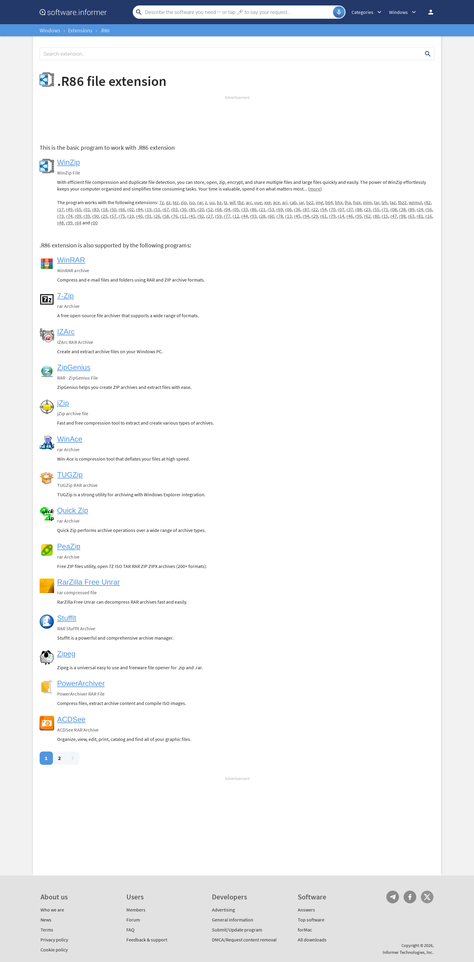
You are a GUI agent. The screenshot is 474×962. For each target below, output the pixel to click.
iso (192, 202)
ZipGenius (73, 367)
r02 (130, 209)
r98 (402, 216)
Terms (47, 930)
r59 (218, 216)
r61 (323, 216)
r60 (271, 216)
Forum (133, 920)
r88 (358, 209)
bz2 (309, 202)
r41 (192, 216)
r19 (148, 209)
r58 (165, 216)
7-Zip (65, 296)
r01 (86, 209)
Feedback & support (146, 940)
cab (293, 202)
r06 (288, 209)
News (46, 920)
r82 (427, 202)
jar (301, 202)
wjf (232, 202)
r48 (60, 223)
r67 (165, 209)
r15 (384, 216)
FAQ (130, 930)
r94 (306, 216)
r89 (411, 209)
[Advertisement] (237, 118)
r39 (86, 216)
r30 (183, 209)
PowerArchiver (81, 683)
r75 (121, 216)
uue (258, 202)
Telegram (392, 897)
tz (225, 202)
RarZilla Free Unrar (88, 582)
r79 (332, 216)
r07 (341, 209)
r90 (95, 216)
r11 (183, 216)
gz (168, 202)
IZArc (66, 332)
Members (135, 910)
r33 (244, 209)
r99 (69, 223)
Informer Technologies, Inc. (408, 952)
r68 (218, 209)
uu (212, 202)
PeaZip (68, 546)
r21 (262, 209)
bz (219, 202)
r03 (174, 209)
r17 (60, 209)
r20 (200, 209)
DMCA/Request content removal (244, 940)
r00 (94, 223)
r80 (376, 216)
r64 (78, 223)
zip (184, 202)
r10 (130, 216)
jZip (63, 403)
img (319, 202)
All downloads (312, 940)
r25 (104, 216)
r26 (157, 216)
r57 (113, 216)
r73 (60, 216)
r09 (78, 216)
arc (249, 202)
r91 (148, 216)
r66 (121, 209)
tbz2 (402, 202)
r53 (271, 209)
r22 (314, 209)
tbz (240, 202)
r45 (297, 216)
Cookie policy (54, 950)
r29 (314, 216)
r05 (235, 209)
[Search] (238, 12)
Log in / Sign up (428, 12)
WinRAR (71, 260)
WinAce (69, 439)
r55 (376, 209)
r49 (69, 209)
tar (376, 202)
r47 (393, 216)
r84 (139, 209)
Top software (311, 920)
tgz (176, 202)
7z (161, 202)
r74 (69, 216)
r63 (411, 216)
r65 (78, 209)
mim (367, 202)
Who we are (52, 910)
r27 (209, 216)
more (315, 189)
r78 (279, 216)
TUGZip (70, 475)
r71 (384, 209)
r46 (349, 216)
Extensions (80, 30)
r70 (332, 209)
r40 (139, 216)
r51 (157, 209)
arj (284, 202)
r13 (288, 216)
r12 (235, 216)
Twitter (427, 897)
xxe (267, 202)
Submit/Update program (237, 930)
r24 (420, 209)
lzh (384, 202)
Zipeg (66, 654)
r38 (402, 209)
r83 (95, 209)
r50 (113, 209)
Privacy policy (54, 940)
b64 (329, 202)
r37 (349, 209)
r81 (420, 216)
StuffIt (66, 618)
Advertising (223, 910)
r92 (200, 216)
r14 (341, 216)
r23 (367, 209)
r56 (428, 209)
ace (276, 202)
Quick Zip (72, 510)
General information (232, 920)
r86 (253, 209)
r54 (323, 209)
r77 (227, 216)
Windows (50, 30)
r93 (253, 216)
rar (200, 202)
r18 (104, 209)
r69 (279, 209)
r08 (393, 209)
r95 (358, 216)
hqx (357, 202)
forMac (305, 930)
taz (393, 202)
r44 (244, 216)
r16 (428, 216)
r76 (174, 216)
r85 (192, 209)
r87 (306, 209)
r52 (209, 209)
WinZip (68, 162)
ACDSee (71, 719)
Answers (306, 910)
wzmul (415, 202)
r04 (227, 209)
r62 (367, 216)
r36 (297, 209)
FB (410, 897)
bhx (339, 202)
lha (348, 202)
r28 (262, 216)
